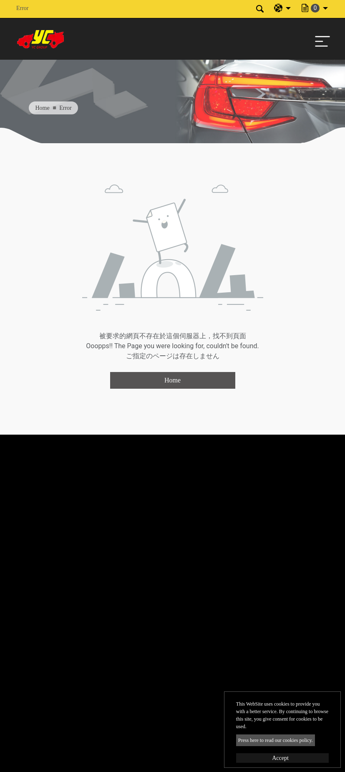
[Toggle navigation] (320, 39)
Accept (280, 758)
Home (42, 108)
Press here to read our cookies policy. (275, 740)
